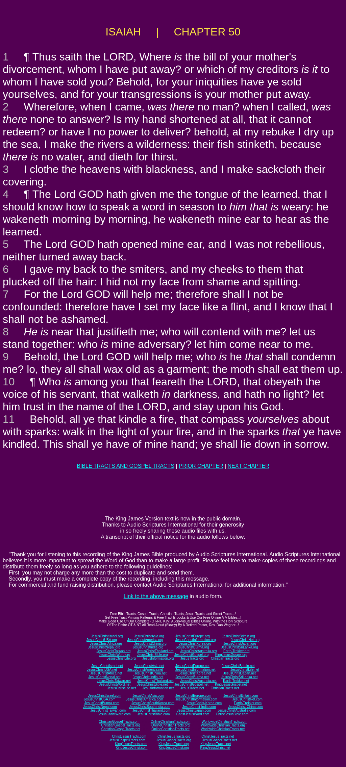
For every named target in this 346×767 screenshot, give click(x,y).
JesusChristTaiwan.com (108, 710)
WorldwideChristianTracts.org (223, 725)
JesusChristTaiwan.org (114, 651)
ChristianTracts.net (225, 688)
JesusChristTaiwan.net (114, 681)
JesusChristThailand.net (155, 681)
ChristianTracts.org (225, 658)
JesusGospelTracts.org (173, 740)
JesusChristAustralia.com (237, 710)
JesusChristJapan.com (194, 710)
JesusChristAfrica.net (106, 673)
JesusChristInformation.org (195, 640)
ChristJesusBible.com (232, 714)
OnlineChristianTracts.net (170, 729)
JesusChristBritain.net (238, 666)
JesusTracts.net (192, 688)
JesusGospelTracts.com (127, 740)
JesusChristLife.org (121, 658)
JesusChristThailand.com (151, 710)
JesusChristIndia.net (148, 677)
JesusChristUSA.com (99, 699)
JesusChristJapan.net (239, 673)
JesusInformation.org (158, 658)
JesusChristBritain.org (238, 636)
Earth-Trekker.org (236, 651)
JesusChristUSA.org (101, 640)
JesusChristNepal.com (100, 707)
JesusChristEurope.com (193, 695)
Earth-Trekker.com (248, 703)
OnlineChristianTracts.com (170, 721)
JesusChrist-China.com (245, 707)
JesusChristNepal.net (105, 677)
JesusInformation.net (158, 688)
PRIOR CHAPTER (201, 466)
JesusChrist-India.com (199, 707)
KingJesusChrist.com (131, 747)
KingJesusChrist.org (174, 747)
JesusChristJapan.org (239, 643)
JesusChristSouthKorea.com (152, 703)
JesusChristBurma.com (101, 703)
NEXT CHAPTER (248, 466)
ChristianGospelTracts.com (119, 721)
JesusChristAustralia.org (198, 651)
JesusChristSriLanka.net (239, 677)
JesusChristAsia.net (149, 666)
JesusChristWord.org (114, 655)
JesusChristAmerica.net (145, 669)
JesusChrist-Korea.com (204, 703)
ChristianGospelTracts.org (120, 725)
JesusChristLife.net (244, 669)
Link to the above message (156, 596)
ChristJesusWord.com (192, 714)
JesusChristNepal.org (104, 647)
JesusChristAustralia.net (198, 681)
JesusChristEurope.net (192, 666)
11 (9, 419)
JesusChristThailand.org (155, 651)
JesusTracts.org (192, 658)
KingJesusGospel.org (231, 655)
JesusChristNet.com (247, 699)
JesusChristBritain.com (240, 695)
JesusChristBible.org (152, 655)
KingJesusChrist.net (215, 747)
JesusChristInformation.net (195, 669)
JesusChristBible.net (152, 684)
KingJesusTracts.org (173, 744)
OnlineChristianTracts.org (170, 725)
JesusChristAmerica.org (145, 640)
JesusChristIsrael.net (107, 666)
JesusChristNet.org (245, 640)
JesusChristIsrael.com (104, 695)
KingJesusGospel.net (231, 684)
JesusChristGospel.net (191, 684)
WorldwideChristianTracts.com (224, 721)
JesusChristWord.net (114, 684)
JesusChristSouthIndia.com (149, 707)
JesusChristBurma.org (192, 647)
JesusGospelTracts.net (219, 740)
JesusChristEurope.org (192, 636)
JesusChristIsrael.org (107, 636)
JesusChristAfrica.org (106, 643)
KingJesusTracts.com (131, 744)
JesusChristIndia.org (147, 647)
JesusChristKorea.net (195, 673)
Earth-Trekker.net (236, 681)
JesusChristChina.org (150, 643)
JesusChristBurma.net (192, 677)
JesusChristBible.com (153, 714)
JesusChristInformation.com (196, 699)
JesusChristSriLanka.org (239, 647)
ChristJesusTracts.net (217, 736)
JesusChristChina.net (150, 673)
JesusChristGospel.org (191, 655)
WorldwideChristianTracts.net (223, 729)
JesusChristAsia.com (148, 695)
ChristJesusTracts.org (173, 736)
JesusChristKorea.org (195, 643)
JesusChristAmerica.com (144, 699)
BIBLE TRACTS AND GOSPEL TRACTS (125, 466)
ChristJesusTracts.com (129, 736)
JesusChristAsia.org (149, 636)
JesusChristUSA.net (102, 669)
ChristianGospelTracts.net (120, 729)
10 (9, 382)
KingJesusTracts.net (215, 744)
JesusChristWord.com (114, 714)
